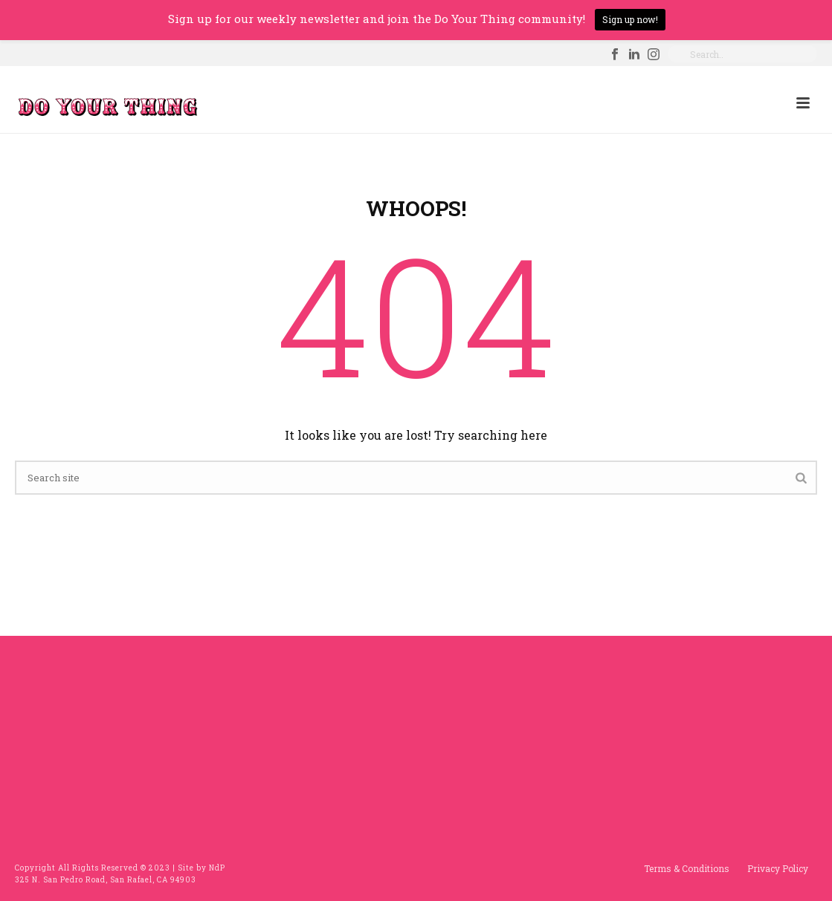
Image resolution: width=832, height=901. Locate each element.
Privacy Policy (777, 868)
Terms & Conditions (686, 868)
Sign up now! (630, 19)
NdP (217, 868)
